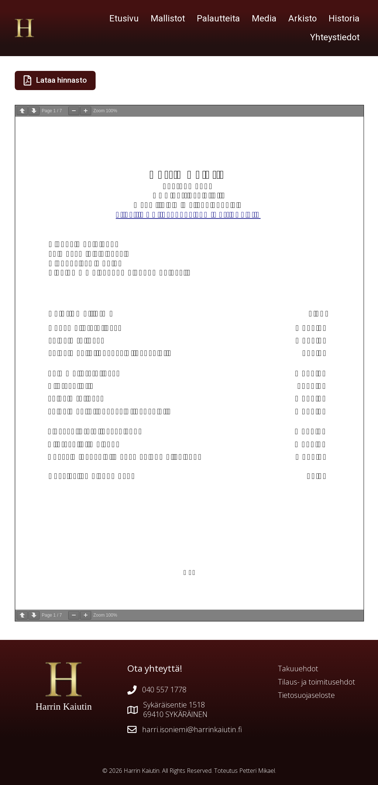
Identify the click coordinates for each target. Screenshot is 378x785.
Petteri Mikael (257, 771)
